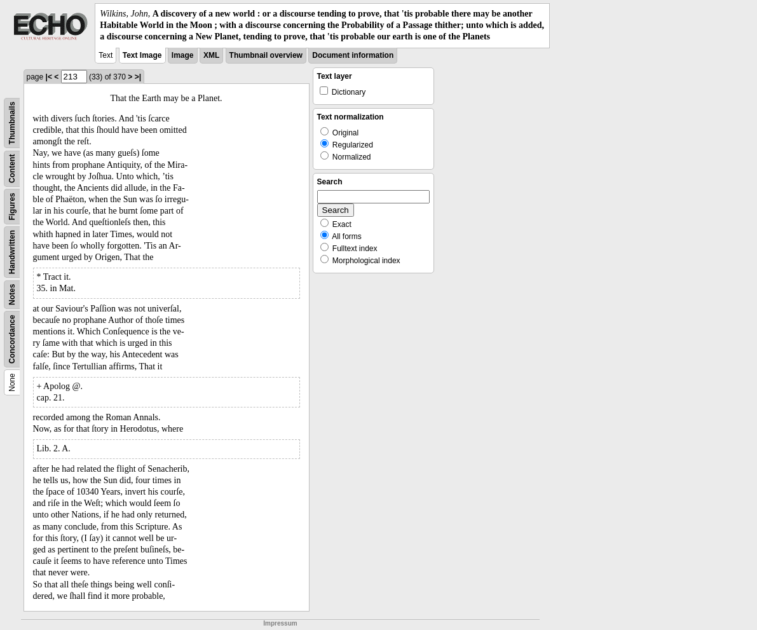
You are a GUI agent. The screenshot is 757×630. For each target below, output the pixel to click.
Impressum (280, 623)
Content (12, 168)
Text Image (142, 55)
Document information (352, 55)
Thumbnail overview (266, 55)
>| (138, 76)
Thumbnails (12, 122)
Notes (12, 294)
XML (211, 55)
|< (49, 76)
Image (183, 55)
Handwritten (12, 251)
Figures (12, 206)
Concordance (12, 339)
